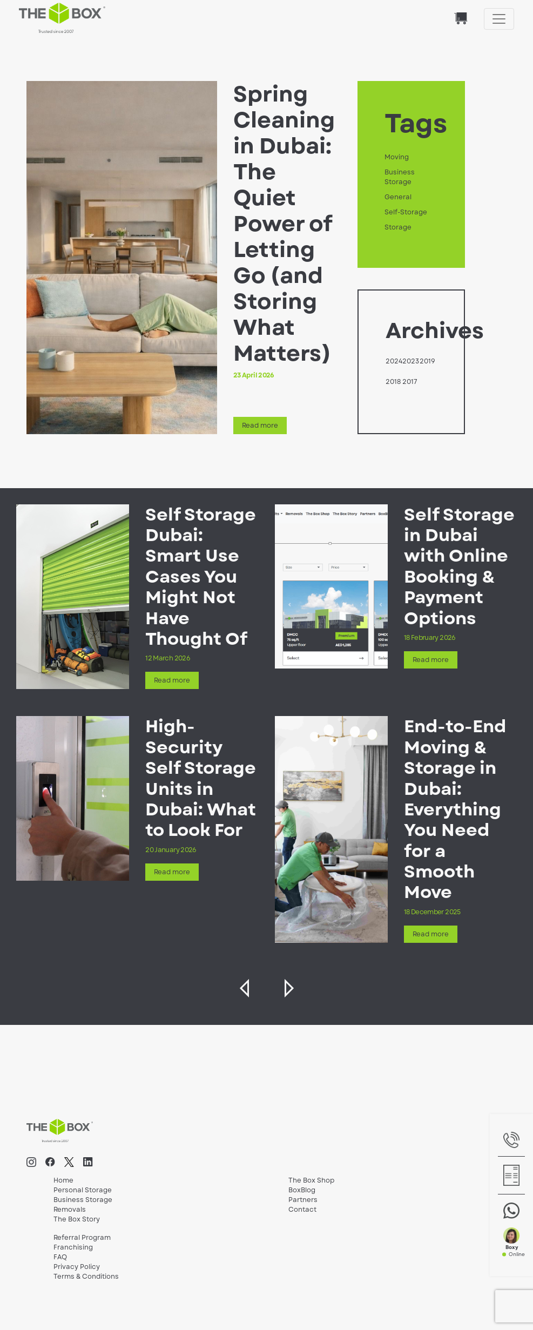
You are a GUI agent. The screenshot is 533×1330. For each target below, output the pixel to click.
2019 (427, 361)
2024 (394, 361)
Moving (396, 157)
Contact (302, 1209)
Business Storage (399, 177)
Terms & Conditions (86, 1276)
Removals (69, 1209)
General (397, 197)
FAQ (60, 1257)
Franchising (73, 1247)
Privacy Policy (76, 1267)
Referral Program (82, 1238)
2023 (410, 361)
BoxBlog (301, 1190)
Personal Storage (82, 1190)
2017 (409, 382)
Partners (303, 1200)
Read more (260, 425)
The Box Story (76, 1219)
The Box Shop (311, 1180)
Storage (397, 227)
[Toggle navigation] (499, 19)
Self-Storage (405, 212)
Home (63, 1180)
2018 (393, 382)
